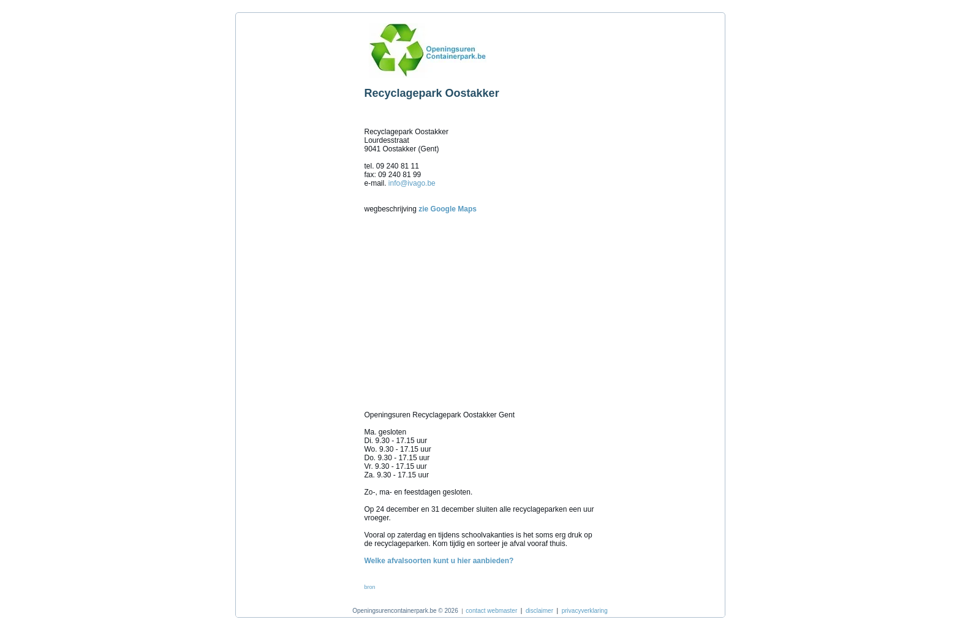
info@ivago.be (412, 183)
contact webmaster (491, 610)
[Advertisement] (297, 201)
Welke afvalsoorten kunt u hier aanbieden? (439, 560)
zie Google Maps (447, 209)
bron (370, 587)
